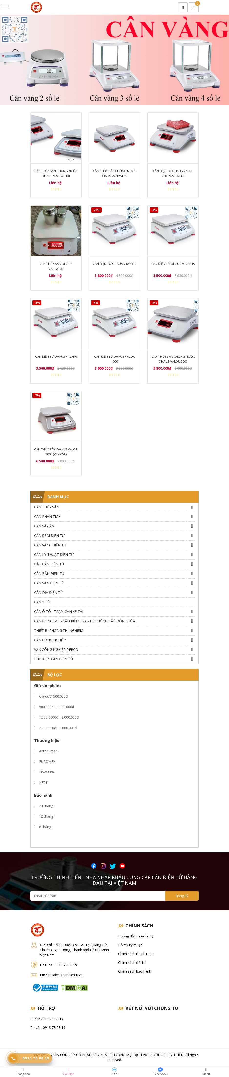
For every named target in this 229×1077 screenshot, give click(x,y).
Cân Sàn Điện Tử (49, 583)
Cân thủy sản (46, 507)
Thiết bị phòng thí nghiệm (58, 630)
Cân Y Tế (41, 602)
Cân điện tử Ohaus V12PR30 (114, 264)
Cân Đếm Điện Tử (49, 535)
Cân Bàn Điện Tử (49, 573)
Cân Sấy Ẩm (44, 526)
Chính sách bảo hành (134, 971)
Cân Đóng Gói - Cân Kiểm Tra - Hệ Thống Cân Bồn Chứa (84, 621)
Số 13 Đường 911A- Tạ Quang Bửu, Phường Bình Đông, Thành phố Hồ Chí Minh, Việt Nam (75, 949)
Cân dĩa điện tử (48, 592)
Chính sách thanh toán (136, 953)
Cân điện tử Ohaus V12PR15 (173, 264)
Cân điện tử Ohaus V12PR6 (56, 356)
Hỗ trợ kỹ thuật (130, 945)
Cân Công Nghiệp (50, 640)
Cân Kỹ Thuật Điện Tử (54, 554)
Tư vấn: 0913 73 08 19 (47, 1027)
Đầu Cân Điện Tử (49, 564)
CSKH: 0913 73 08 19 (46, 1018)
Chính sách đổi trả (132, 962)
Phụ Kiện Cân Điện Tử (53, 659)
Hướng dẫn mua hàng (135, 936)
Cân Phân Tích (47, 516)
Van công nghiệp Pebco (56, 649)
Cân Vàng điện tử (50, 545)
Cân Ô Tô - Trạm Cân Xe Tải (58, 611)
